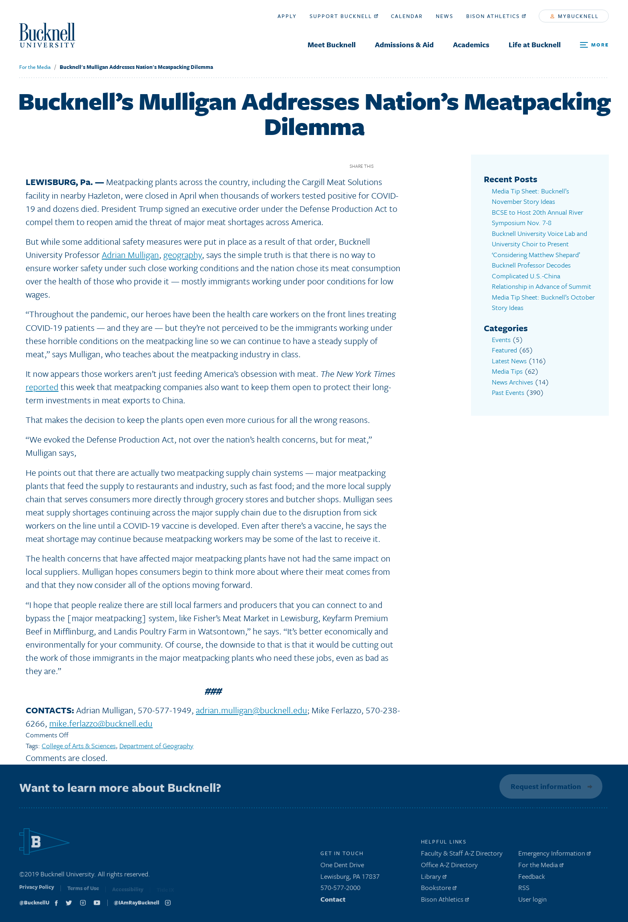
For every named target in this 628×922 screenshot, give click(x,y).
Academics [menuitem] (471, 44)
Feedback (531, 878)
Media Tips (507, 371)
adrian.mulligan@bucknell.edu (251, 710)
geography (182, 254)
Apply (287, 16)
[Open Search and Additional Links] (594, 45)
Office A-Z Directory (449, 867)
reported (42, 386)
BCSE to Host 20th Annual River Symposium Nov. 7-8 (537, 217)
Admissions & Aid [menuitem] (404, 44)
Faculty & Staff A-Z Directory (462, 855)
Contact (333, 901)
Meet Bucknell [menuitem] (332, 44)
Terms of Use (83, 892)
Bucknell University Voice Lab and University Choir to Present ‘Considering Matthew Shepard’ (539, 244)
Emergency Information (554, 855)
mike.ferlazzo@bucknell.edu (101, 723)
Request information (544, 786)
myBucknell (574, 16)
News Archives (512, 382)
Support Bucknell (344, 16)
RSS (523, 890)
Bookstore (439, 890)
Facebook (383, 166)
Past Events (508, 392)
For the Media (34, 67)
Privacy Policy (36, 891)
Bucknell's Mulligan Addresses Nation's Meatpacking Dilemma (136, 67)
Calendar (407, 16)
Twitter (397, 166)
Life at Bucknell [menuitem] (535, 44)
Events (501, 339)
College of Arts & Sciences (79, 746)
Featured (504, 350)
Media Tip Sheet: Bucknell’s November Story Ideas (530, 196)
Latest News (509, 361)
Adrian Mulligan (130, 254)
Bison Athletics (496, 16)
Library (434, 878)
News (444, 16)
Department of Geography (156, 746)
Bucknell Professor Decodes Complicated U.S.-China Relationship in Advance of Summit (541, 275)
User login (532, 901)
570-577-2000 (340, 890)
